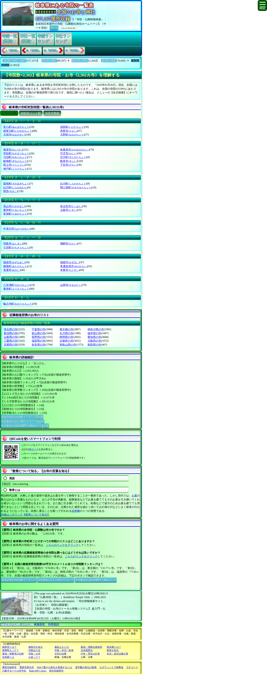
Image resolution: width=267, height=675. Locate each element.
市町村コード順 (31, 113)
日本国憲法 (87, 650)
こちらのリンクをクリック (62, 545)
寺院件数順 (52, 113)
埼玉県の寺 (10, 329)
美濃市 (11, 270)
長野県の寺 (38, 337)
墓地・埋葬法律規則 (91, 647)
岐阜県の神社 (80, 60)
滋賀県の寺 (38, 340)
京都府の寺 (66, 340)
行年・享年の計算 (90, 653)
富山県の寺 (38, 333)
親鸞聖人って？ (10, 650)
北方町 (73, 157)
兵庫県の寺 (10, 344)
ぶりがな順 (9, 113)
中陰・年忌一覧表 (64, 650)
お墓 (134, 495)
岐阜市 (68, 161)
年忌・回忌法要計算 (117, 653)
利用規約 (53, 624)
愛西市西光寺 (27, 667)
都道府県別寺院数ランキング (18, 417)
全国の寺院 (109, 60)
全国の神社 (50, 60)
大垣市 (14, 134)
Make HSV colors (37, 671)
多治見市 (71, 206)
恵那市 (68, 130)
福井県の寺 (94, 333)
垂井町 (15, 210)
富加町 (15, 213)
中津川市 (16, 228)
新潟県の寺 (10, 333)
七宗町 (16, 247)
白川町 (73, 183)
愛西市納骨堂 (9, 667)
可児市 (68, 153)
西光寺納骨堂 (56, 671)
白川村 (15, 187)
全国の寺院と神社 (15, 60)
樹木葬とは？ (114, 647)
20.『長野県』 (33, 50)
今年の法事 (60, 653)
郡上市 (14, 164)
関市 (10, 191)
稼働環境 (39, 624)
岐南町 (15, 161)
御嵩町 (15, 266)
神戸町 (15, 168)
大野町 (72, 134)
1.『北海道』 (12, 50)
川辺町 (15, 157)
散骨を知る (113, 650)
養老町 (16, 288)
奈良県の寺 (38, 344)
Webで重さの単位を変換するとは (54, 667)
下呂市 (68, 164)
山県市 (71, 285)
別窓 (40, 417)
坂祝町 (16, 183)
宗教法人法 (34, 650)
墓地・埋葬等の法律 (13, 653)
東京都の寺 (66, 329)
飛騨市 (68, 243)
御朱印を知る (35, 647)
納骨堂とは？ (9, 647)
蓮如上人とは (61, 647)
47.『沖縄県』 (72, 50)
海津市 (12, 149)
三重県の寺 (10, 340)
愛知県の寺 (94, 337)
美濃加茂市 (73, 266)
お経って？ (34, 657)
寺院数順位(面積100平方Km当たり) (21, 426)
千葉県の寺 (38, 329)
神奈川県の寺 (96, 329)
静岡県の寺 (66, 337)
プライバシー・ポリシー (16, 624)
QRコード (33, 449)
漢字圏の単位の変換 (86, 667)
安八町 (16, 126)
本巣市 (69, 270)
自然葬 (76, 510)
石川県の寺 (66, 333)
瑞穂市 (69, 262)
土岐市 (68, 210)
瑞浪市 (14, 262)
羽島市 (12, 243)
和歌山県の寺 (68, 344)
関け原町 (76, 187)
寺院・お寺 (34, 653)
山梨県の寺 (10, 337)
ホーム (54, 28)
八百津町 (16, 285)
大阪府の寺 (94, 340)
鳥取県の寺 (94, 344)
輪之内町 (17, 303)
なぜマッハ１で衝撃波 (111, 667)
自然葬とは (8, 657)
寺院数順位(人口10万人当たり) (19, 421)
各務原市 (74, 149)
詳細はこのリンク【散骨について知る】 (25, 514)
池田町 (72, 126)
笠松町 (16, 153)
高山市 (14, 206)
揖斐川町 (17, 130)
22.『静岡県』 (51, 50)
